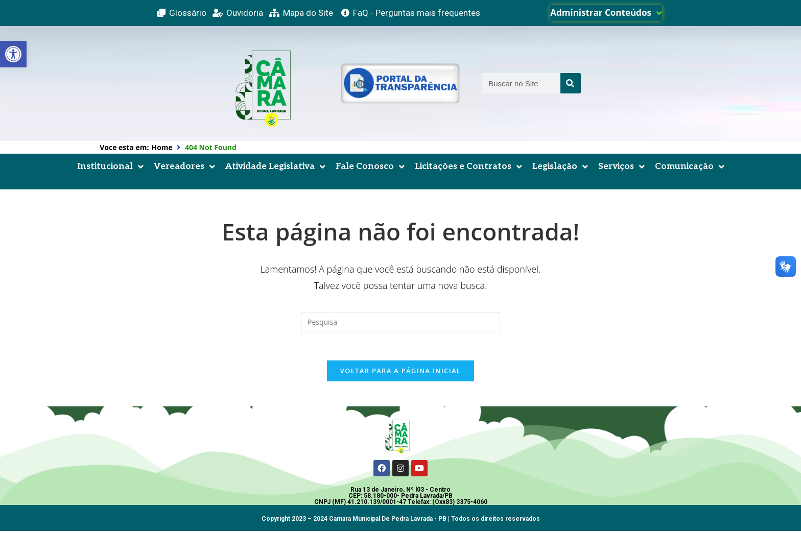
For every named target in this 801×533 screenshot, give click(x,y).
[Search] (570, 83)
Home (161, 147)
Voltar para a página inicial (400, 373)
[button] (13, 54)
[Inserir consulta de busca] (400, 322)
